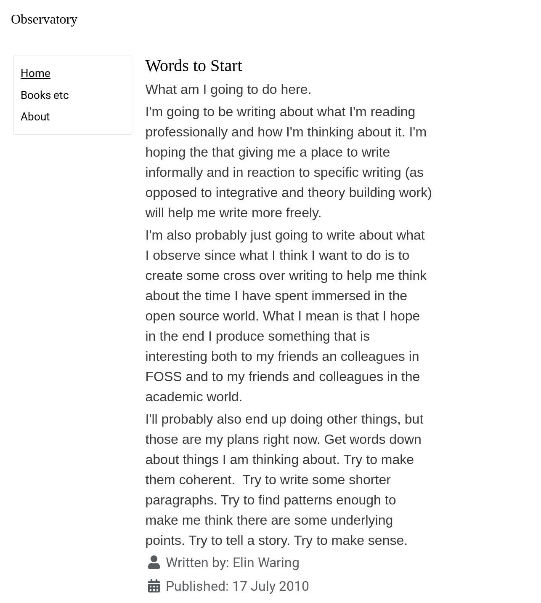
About (35, 116)
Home (35, 73)
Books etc (45, 95)
